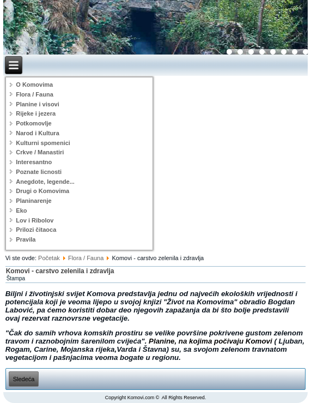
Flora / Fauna (34, 94)
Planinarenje (33, 200)
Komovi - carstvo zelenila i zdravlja (60, 271)
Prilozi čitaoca (36, 229)
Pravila (25, 239)
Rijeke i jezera (36, 113)
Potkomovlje (33, 123)
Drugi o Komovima (42, 191)
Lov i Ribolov (34, 220)
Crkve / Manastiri (40, 152)
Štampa (16, 278)
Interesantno (34, 162)
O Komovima (34, 84)
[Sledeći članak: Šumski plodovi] (24, 379)
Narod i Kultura (37, 133)
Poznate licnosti (39, 172)
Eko (21, 210)
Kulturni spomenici (43, 143)
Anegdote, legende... (45, 181)
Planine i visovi (37, 104)
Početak (49, 258)
